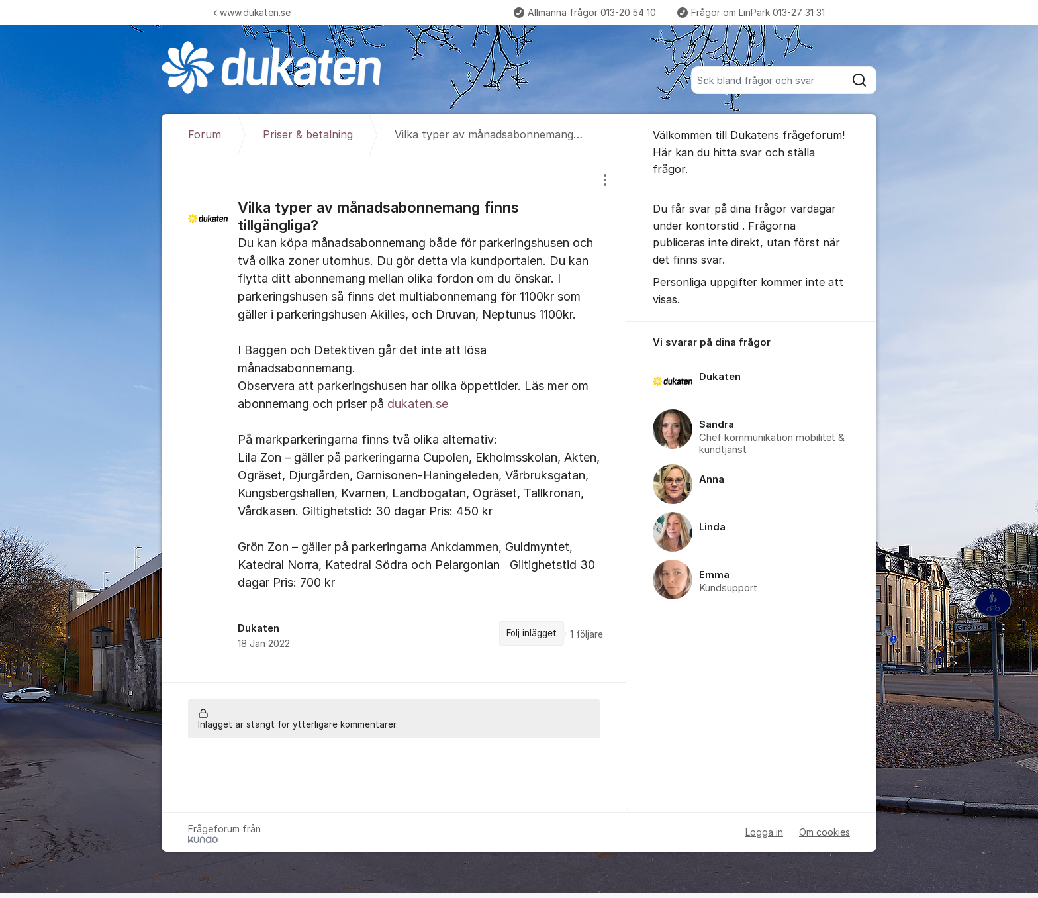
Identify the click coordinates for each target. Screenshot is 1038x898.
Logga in (764, 832)
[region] (394, 418)
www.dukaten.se (252, 12)
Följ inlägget (531, 633)
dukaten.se (417, 404)
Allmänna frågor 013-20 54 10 (585, 12)
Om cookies (824, 832)
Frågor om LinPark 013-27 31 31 (751, 12)
